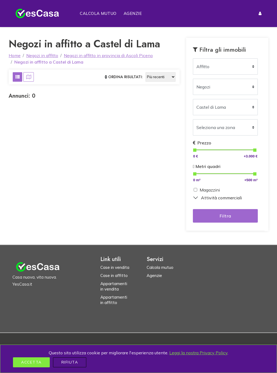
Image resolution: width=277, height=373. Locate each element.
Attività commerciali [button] (221, 197)
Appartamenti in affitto (113, 300)
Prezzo (202, 143)
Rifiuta (69, 362)
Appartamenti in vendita (113, 286)
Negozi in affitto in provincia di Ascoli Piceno (108, 55)
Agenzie (133, 13)
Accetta (31, 362)
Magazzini (210, 190)
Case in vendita (114, 267)
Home (15, 55)
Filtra (225, 216)
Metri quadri (206, 166)
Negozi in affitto (42, 55)
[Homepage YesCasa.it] (37, 13)
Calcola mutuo (98, 13)
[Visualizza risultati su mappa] (28, 77)
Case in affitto (114, 275)
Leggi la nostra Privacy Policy (198, 352)
